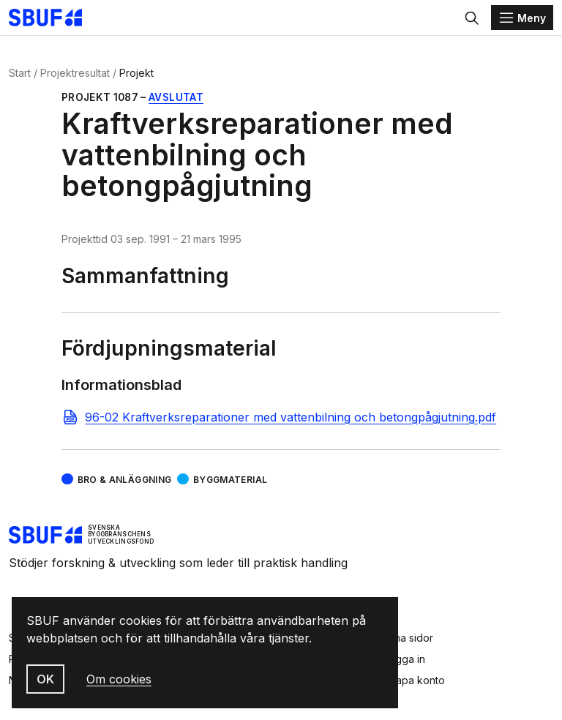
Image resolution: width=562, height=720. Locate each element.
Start (20, 73)
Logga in (404, 659)
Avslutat (176, 97)
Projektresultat (75, 73)
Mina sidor (408, 637)
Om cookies (118, 679)
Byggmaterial (230, 479)
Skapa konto (414, 680)
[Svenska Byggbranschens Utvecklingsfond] (53, 17)
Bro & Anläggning (125, 479)
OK (45, 679)
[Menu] (522, 17)
